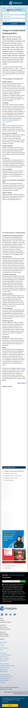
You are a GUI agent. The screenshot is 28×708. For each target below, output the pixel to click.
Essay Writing (3, 642)
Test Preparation (4, 648)
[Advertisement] (13, 216)
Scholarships (3, 653)
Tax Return (3, 682)
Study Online (21, 383)
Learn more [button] (5, 701)
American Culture (4, 663)
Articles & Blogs (4, 634)
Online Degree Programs (10, 565)
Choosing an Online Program (11, 473)
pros (14, 68)
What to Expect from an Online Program (13, 475)
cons (19, 68)
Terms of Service (4, 636)
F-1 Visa (2, 646)
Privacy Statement (19, 594)
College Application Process (7, 665)
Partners (2, 620)
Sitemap (2, 639)
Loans (1, 650)
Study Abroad (3, 660)
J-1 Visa (2, 644)
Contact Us (3, 625)
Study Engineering (4, 674)
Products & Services (5, 629)
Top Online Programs (9, 480)
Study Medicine (4, 671)
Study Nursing (3, 669)
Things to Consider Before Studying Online (14, 471)
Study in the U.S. (4, 656)
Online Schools (8, 568)
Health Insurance (4, 680)
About (1, 618)
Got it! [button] (10, 705)
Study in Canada (4, 658)
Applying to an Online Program (11, 478)
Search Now (14, 23)
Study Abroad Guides (5, 622)
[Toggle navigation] (2, 2)
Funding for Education (5, 655)
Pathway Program (4, 667)
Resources (2, 632)
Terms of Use (8, 594)
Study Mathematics (5, 678)
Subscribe (23, 581)
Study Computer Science (6, 676)
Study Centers (3, 627)
